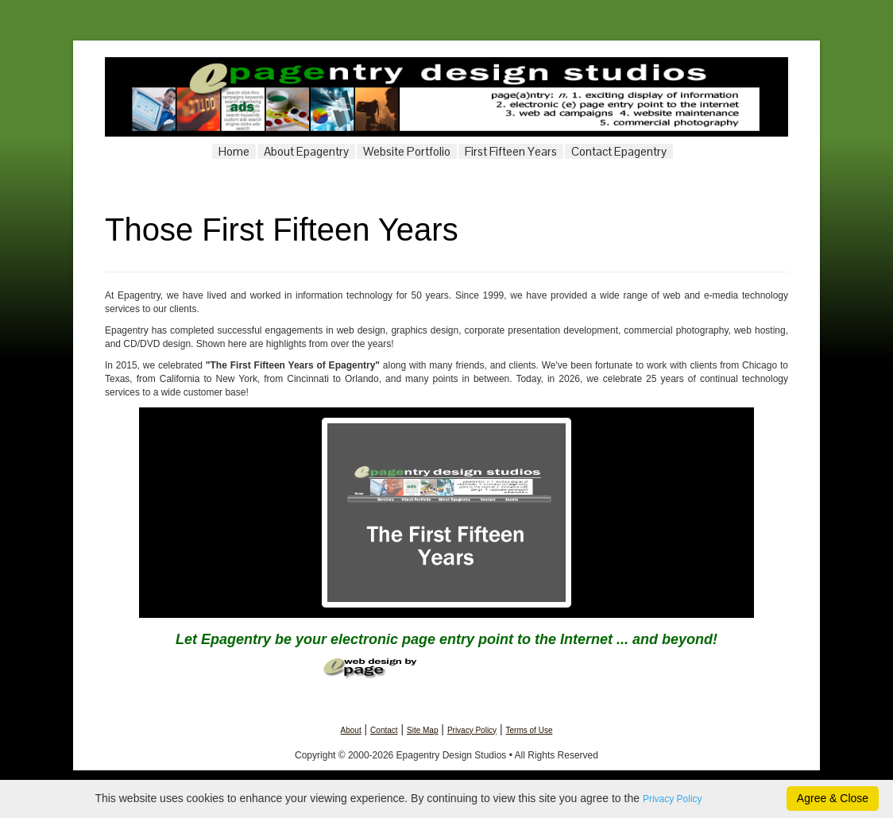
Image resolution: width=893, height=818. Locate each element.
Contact (383, 730)
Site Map (422, 730)
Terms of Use (529, 730)
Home (233, 151)
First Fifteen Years (511, 151)
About (351, 730)
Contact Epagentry (619, 151)
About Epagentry (306, 151)
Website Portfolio (406, 151)
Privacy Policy (472, 730)
